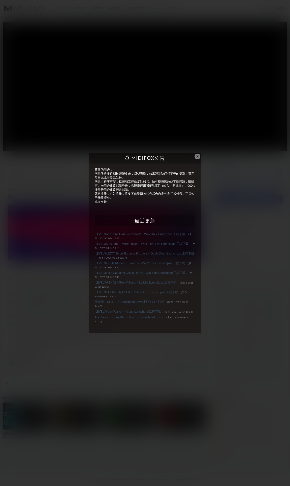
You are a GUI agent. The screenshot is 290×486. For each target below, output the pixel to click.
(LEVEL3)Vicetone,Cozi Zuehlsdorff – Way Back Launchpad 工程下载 (140, 234)
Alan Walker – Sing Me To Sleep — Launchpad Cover (129, 317)
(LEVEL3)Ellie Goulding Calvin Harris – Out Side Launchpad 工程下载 (140, 272)
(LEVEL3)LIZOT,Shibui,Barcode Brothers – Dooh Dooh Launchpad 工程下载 (144, 253)
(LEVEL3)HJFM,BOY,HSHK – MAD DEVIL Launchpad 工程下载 (136, 292)
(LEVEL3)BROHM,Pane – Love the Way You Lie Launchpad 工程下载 (140, 263)
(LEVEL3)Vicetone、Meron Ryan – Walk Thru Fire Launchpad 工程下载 (141, 243)
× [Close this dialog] (197, 156)
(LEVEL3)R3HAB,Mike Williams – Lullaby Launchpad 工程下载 (135, 282)
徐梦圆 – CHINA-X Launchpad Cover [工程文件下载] (129, 301)
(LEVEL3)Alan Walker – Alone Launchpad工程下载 (128, 311)
